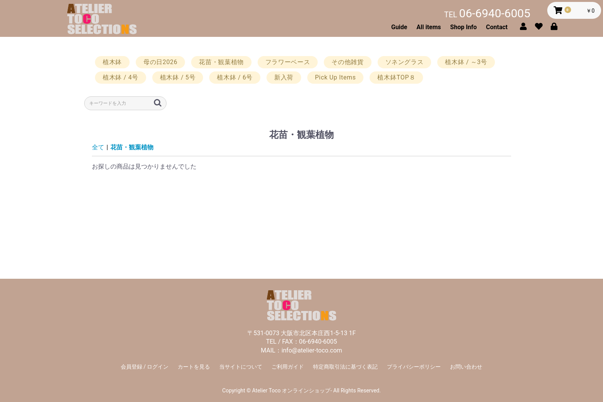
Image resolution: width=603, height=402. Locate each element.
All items (428, 27)
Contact (497, 27)
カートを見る (194, 367)
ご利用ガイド (288, 367)
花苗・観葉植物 (221, 62)
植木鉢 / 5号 (178, 77)
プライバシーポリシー (414, 367)
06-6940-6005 (487, 13)
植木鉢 (112, 62)
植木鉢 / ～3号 (466, 62)
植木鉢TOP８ (396, 77)
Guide (399, 27)
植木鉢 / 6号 (235, 77)
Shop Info (463, 27)
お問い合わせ (466, 367)
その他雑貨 (347, 62)
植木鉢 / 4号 (120, 77)
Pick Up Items (335, 77)
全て (98, 147)
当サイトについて (240, 367)
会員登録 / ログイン (145, 367)
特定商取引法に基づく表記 (345, 367)
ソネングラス (404, 62)
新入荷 (283, 77)
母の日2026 (160, 62)
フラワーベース (287, 62)
